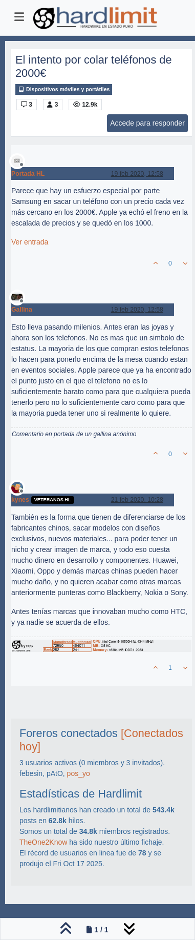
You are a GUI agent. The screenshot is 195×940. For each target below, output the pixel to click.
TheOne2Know (43, 842)
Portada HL (28, 173)
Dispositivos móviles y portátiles (64, 89)
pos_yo (78, 773)
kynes (20, 499)
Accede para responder (147, 123)
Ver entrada (29, 242)
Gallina (21, 309)
